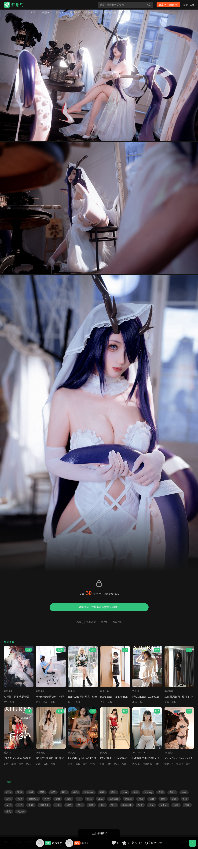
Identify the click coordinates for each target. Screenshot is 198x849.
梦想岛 (17, 5)
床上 (141, 799)
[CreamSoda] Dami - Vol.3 (178, 758)
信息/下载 (156, 843)
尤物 (20, 799)
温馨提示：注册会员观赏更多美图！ (99, 607)
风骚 (91, 805)
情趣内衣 (147, 764)
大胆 (167, 702)
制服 (70, 702)
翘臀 (163, 799)
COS (8, 792)
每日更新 (75, 12)
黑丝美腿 (126, 805)
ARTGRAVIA (138, 752)
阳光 (69, 805)
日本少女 (44, 805)
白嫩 (12, 702)
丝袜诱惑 (33, 799)
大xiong (148, 792)
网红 (53, 764)
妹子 (53, 792)
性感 (31, 792)
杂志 (142, 702)
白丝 (187, 805)
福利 (53, 702)
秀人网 (135, 691)
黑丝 (123, 764)
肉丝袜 (128, 799)
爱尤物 (71, 752)
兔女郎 (163, 805)
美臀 (152, 799)
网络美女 (57, 843)
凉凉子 (85, 843)
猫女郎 (179, 764)
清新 (57, 799)
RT (5, 702)
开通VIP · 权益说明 (168, 5)
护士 (38, 702)
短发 (20, 805)
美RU (172, 792)
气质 (102, 702)
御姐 (113, 805)
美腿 (113, 792)
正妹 (100, 799)
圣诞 (13, 764)
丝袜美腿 (114, 799)
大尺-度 (136, 764)
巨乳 (57, 805)
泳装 (176, 805)
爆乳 (8, 811)
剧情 (6, 764)
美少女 (21, 811)
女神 (124, 792)
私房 (161, 792)
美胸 (135, 792)
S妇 (102, 764)
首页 (32, 12)
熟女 (46, 702)
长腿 (102, 805)
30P (140, 843)
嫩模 (102, 792)
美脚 (46, 799)
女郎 (70, 764)
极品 (75, 792)
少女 (151, 805)
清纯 (69, 799)
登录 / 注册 (188, 5)
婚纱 (134, 702)
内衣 (184, 792)
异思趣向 (169, 691)
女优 (8, 805)
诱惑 (28, 764)
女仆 (31, 805)
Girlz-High (105, 691)
